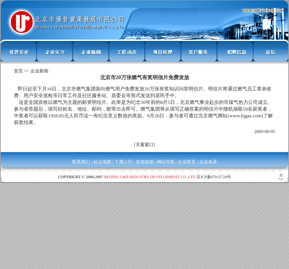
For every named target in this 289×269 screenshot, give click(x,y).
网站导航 (166, 161)
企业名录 (208, 161)
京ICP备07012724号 (213, 177)
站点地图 (102, 161)
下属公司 (123, 161)
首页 (18, 71)
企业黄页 (187, 161)
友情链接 (145, 161)
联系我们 (81, 161)
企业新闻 (39, 71)
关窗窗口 (145, 144)
